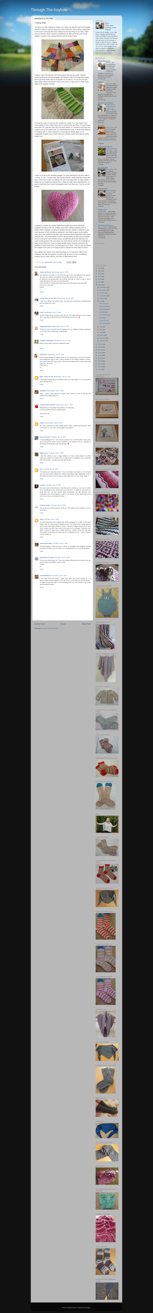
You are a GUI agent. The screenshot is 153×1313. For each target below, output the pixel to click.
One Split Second (104, 315)
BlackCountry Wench (105, 147)
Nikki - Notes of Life (46, 376)
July (101, 301)
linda (41, 519)
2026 (99, 268)
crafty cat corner (45, 272)
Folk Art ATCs (110, 127)
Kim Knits (101, 125)
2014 (99, 358)
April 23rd (109, 84)
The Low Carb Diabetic (105, 103)
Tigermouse (44, 453)
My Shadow (110, 169)
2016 (99, 352)
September (103, 296)
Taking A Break (102, 227)
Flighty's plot (102, 209)
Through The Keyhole (49, 10)
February (103, 338)
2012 (99, 364)
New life (108, 63)
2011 (99, 366)
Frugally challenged (46, 340)
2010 (99, 369)
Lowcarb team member (47, 405)
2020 (99, 285)
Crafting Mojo (103, 312)
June (101, 327)
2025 (99, 271)
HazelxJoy (43, 354)
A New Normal (103, 320)
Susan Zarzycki (45, 437)
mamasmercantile (46, 543)
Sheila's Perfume (104, 306)
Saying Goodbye (104, 309)
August (102, 298)
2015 (99, 355)
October (102, 293)
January (102, 341)
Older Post (86, 624)
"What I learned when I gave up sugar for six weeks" (110, 107)
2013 (99, 361)
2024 (99, 273)
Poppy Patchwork (104, 61)
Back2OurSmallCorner (105, 225)
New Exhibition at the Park (111, 191)
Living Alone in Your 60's (48, 298)
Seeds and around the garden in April (111, 149)
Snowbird (43, 390)
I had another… (103, 211)
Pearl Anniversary (104, 323)
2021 (99, 282)
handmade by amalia (47, 557)
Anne (41, 312)
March (102, 335)
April (101, 332)
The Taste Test (103, 303)
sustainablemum (45, 575)
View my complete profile (104, 53)
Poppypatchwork (45, 326)
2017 (99, 350)
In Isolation (102, 318)
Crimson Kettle (45, 505)
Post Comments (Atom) (50, 628)
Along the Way (103, 167)
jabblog (100, 82)
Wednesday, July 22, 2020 (60, 272)
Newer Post (40, 624)
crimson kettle (103, 188)
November (103, 290)
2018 (99, 347)
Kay (41, 469)
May (101, 329)
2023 (99, 276)
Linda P (42, 485)
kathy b (42, 423)
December (103, 287)
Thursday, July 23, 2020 (58, 437)
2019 (99, 344)
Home (63, 624)
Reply (41, 292)
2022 (99, 279)
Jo (108, 23)
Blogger (87, 1307)
